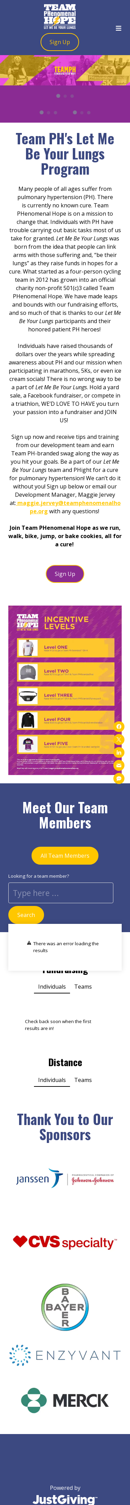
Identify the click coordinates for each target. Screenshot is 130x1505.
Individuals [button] (52, 986)
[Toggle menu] (118, 27)
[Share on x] (118, 739)
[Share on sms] (118, 778)
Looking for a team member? (38, 876)
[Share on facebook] (118, 726)
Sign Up (60, 42)
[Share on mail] (118, 765)
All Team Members (65, 855)
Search (26, 915)
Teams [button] (83, 986)
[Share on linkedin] (118, 752)
